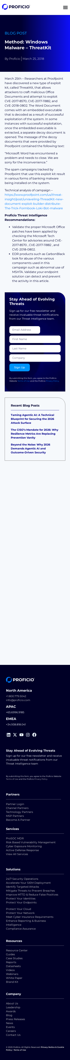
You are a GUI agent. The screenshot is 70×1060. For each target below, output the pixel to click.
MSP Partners (15, 816)
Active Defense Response (22, 850)
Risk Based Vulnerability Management (31, 842)
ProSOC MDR (15, 838)
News (9, 1023)
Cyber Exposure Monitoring (24, 846)
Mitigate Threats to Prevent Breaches (30, 890)
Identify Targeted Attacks (22, 886)
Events (10, 1027)
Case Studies (14, 958)
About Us (12, 1003)
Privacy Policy (52, 381)
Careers (11, 1031)
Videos (10, 970)
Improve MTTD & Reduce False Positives (32, 894)
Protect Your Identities (20, 898)
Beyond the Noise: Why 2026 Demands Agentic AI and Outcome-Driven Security (30, 448)
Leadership (13, 1007)
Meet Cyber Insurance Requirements (29, 917)
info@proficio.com (18, 700)
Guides (10, 954)
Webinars (12, 974)
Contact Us (13, 1035)
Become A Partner (18, 820)
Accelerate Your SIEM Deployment (28, 882)
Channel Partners (17, 808)
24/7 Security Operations (22, 879)
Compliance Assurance (21, 928)
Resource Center (17, 950)
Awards (11, 1011)
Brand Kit (12, 982)
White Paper (14, 978)
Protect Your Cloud (19, 909)
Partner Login (15, 804)
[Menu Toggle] (65, 7)
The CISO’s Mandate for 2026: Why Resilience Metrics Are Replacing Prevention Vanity (34, 433)
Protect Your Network (20, 913)
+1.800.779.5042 (16, 696)
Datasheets (13, 966)
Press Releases (15, 1019)
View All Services (17, 854)
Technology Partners (19, 812)
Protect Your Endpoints (21, 902)
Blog (9, 1015)
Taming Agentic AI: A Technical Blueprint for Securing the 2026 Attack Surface (32, 419)
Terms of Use (24, 381)
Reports (11, 962)
